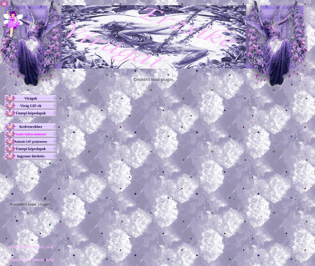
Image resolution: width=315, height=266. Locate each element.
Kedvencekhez (30, 127)
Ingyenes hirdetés (31, 156)
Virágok (30, 98)
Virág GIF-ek (30, 106)
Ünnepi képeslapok (31, 113)
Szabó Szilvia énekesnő (31, 134)
